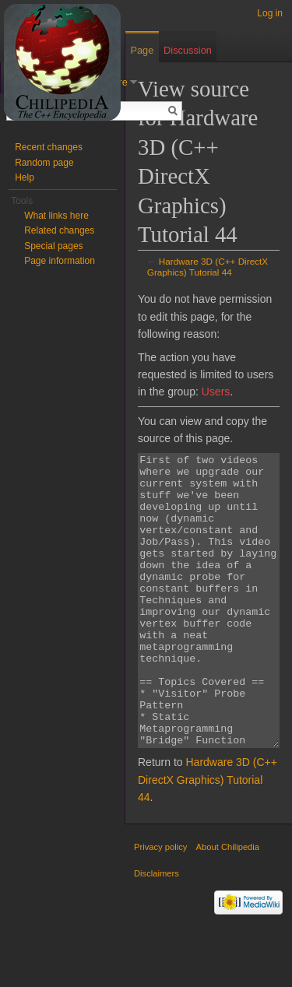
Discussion (188, 50)
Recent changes (49, 147)
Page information (59, 260)
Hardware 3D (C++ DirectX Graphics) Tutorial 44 (207, 266)
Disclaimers (156, 931)
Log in (270, 13)
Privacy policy (160, 905)
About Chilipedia (227, 905)
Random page (44, 162)
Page (141, 50)
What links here (56, 215)
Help (24, 177)
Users (216, 391)
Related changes (59, 230)
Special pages (53, 246)
